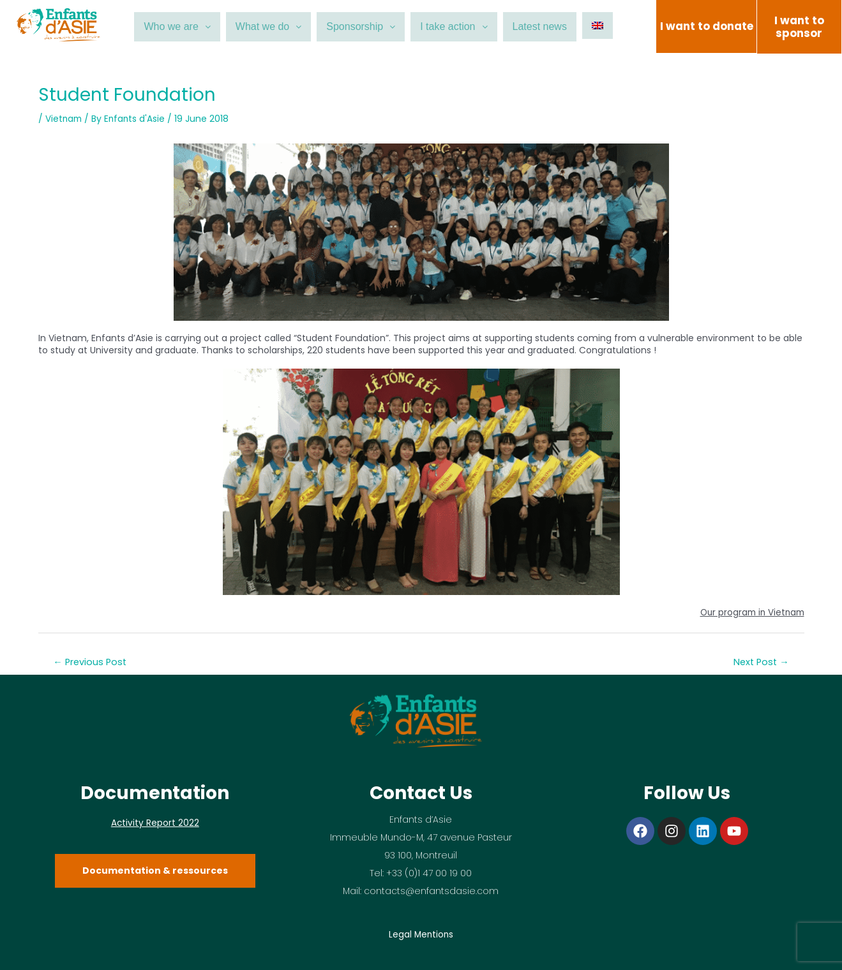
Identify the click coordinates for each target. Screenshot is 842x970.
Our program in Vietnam (749, 612)
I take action (461, 26)
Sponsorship (359, 26)
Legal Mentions (420, 934)
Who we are (159, 26)
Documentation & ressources (155, 870)
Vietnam (64, 118)
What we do (258, 26)
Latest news (557, 26)
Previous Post (92, 661)
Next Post (759, 661)
